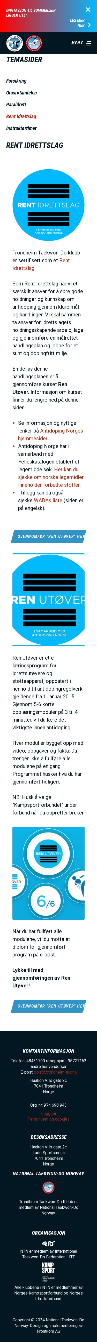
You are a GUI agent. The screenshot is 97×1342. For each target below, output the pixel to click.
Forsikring (16, 81)
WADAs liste (48, 500)
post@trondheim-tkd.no (55, 1072)
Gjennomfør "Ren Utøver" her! (51, 536)
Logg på (48, 1113)
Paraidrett (16, 104)
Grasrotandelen (21, 93)
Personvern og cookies (48, 1119)
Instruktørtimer (21, 128)
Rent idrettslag (21, 116)
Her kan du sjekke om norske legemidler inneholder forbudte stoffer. (51, 477)
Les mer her (77, 23)
